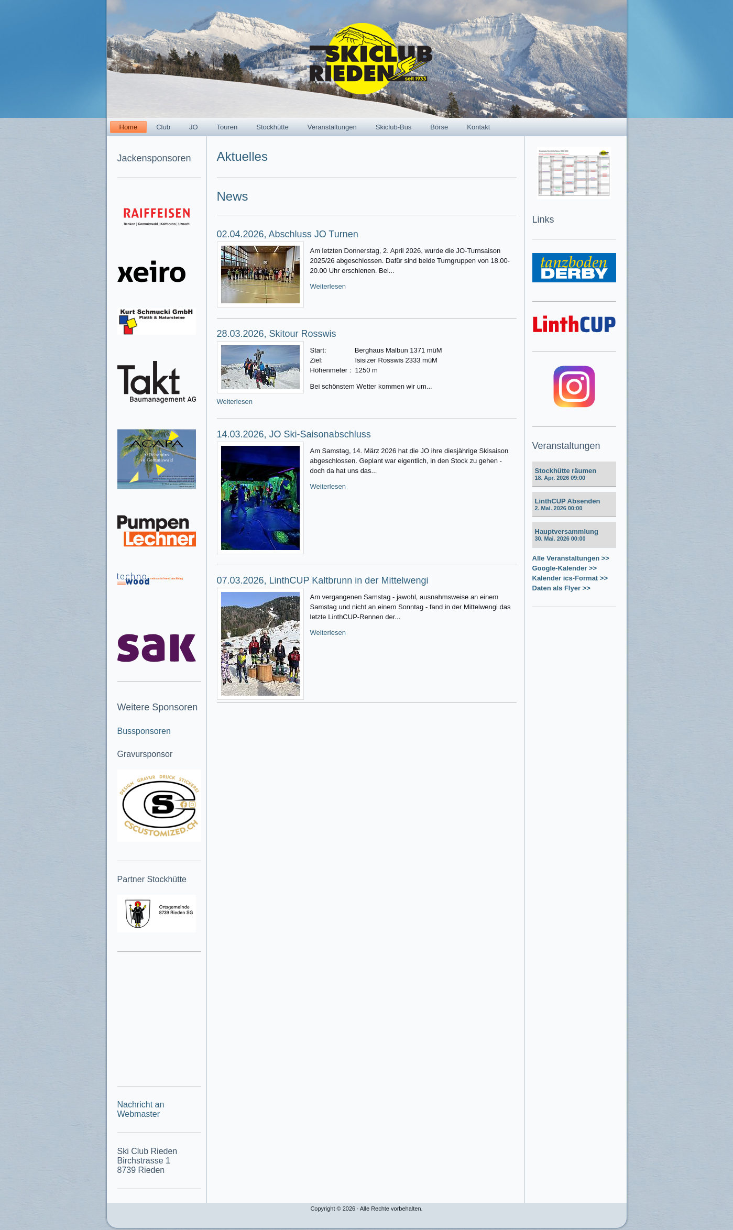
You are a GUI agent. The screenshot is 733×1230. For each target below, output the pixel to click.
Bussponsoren (144, 731)
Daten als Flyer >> (561, 588)
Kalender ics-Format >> (570, 578)
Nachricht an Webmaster (141, 1109)
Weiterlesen (328, 286)
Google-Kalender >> (564, 568)
